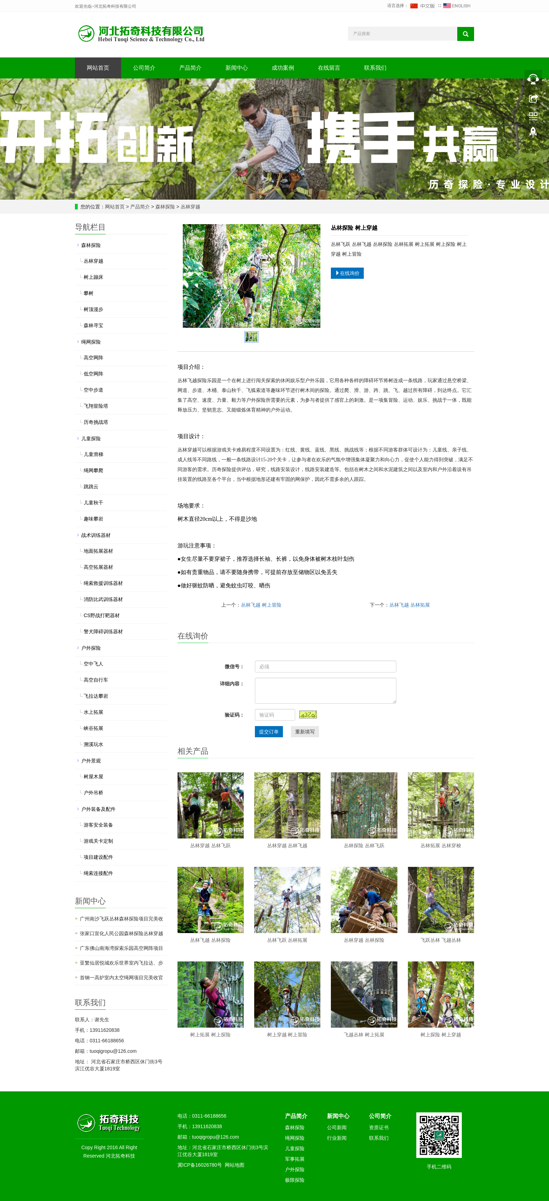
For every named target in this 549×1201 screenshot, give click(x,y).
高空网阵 (93, 357)
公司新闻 (337, 1127)
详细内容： (232, 683)
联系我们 (375, 68)
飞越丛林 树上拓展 (364, 1034)
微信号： (234, 666)
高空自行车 (96, 680)
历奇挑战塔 (96, 422)
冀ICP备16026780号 (200, 1165)
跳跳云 (91, 486)
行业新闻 (337, 1138)
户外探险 (91, 648)
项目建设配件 (98, 857)
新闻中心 (236, 68)
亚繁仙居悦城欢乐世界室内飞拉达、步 (121, 963)
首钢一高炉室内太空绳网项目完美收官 (121, 977)
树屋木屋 (93, 776)
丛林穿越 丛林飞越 (287, 845)
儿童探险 (91, 438)
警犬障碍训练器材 (103, 631)
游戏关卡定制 (98, 841)
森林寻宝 (93, 325)
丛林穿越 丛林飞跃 (210, 845)
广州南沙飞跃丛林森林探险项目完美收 (121, 919)
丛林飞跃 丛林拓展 (287, 940)
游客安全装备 (98, 825)
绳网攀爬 (93, 470)
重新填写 (305, 731)
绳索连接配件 (98, 873)
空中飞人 (93, 664)
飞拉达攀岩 (96, 696)
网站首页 (98, 68)
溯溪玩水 (93, 744)
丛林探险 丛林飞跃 (364, 845)
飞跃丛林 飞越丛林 (441, 940)
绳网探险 (91, 342)
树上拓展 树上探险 (210, 1034)
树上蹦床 (93, 277)
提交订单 (269, 731)
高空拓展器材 (98, 567)
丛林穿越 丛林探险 (364, 940)
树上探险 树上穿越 (441, 1034)
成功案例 (283, 68)
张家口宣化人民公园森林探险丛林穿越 (121, 933)
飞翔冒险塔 (96, 406)
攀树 (88, 293)
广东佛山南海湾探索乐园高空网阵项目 (121, 948)
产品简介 (190, 68)
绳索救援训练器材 (103, 583)
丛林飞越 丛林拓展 (409, 605)
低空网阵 (93, 374)
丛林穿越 (189, 206)
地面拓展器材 (98, 551)
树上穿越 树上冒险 (287, 1034)
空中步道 (93, 390)
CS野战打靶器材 (102, 615)
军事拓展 (295, 1159)
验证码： (234, 715)
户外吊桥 (93, 792)
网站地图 (234, 1165)
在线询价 (347, 273)
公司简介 (144, 68)
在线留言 (329, 68)
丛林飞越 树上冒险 (261, 605)
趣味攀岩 (93, 519)
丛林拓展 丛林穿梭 (441, 845)
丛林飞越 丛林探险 (210, 940)
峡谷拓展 (93, 728)
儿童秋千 (93, 502)
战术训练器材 (96, 535)
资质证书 (379, 1127)
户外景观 (91, 761)
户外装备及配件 (98, 809)
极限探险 (295, 1180)
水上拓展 (93, 712)
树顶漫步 (93, 309)
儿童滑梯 (93, 454)
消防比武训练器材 (103, 599)
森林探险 (165, 206)
